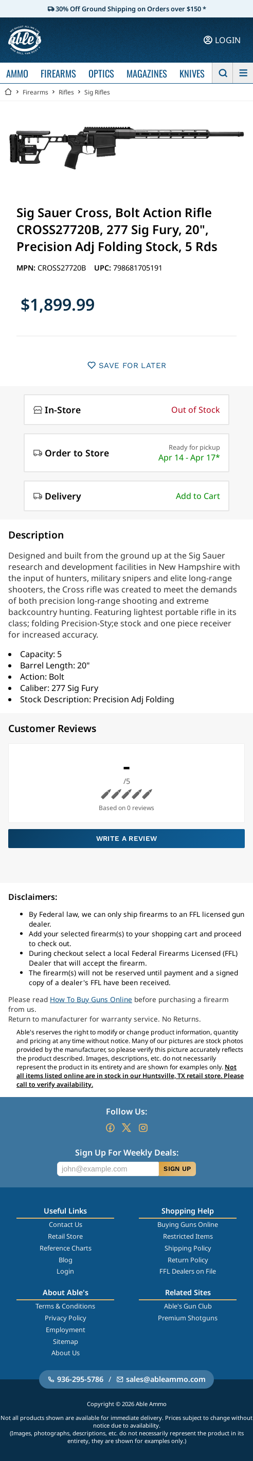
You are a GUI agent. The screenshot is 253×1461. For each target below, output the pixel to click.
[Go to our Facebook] (110, 1128)
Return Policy (188, 1259)
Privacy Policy (65, 1317)
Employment (65, 1329)
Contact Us (65, 1224)
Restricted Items (188, 1236)
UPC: (103, 268)
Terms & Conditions (65, 1306)
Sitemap (65, 1341)
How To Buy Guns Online (91, 999)
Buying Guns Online (187, 1224)
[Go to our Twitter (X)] (126, 1128)
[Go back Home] (8, 92)
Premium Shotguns (188, 1317)
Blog (66, 1259)
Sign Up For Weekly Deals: (126, 1152)
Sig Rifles (97, 92)
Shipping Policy (188, 1248)
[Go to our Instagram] (143, 1128)
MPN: (27, 268)
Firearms (35, 92)
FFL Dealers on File (187, 1271)
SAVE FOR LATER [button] (127, 365)
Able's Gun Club (188, 1306)
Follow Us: (126, 1111)
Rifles (66, 92)
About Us (65, 1352)
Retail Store (65, 1236)
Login (65, 1271)
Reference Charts (66, 1248)
